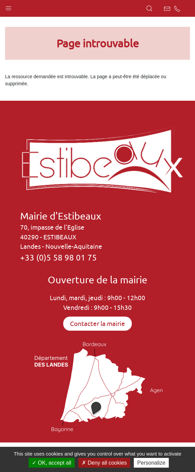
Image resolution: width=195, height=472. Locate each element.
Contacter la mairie (97, 323)
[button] (8, 7)
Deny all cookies (104, 463)
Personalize (151, 463)
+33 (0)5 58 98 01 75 (58, 257)
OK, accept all (51, 463)
